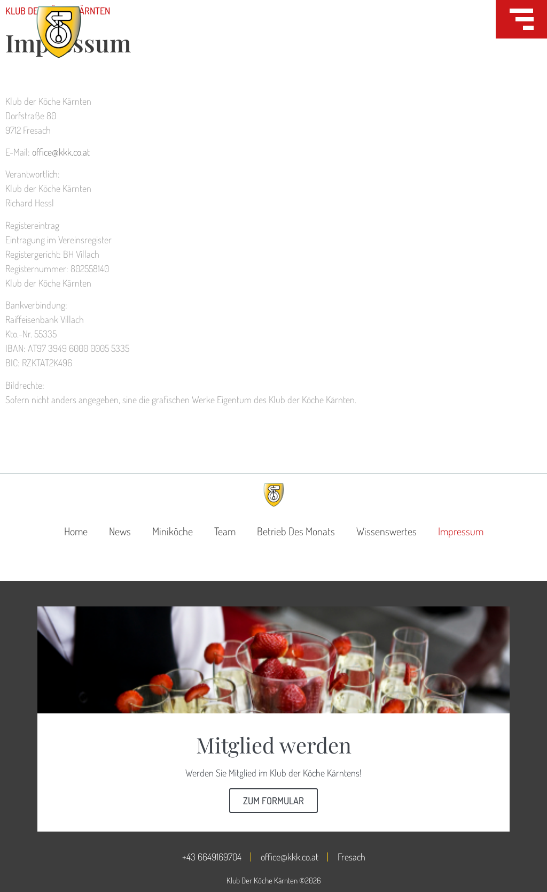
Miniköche (172, 531)
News (120, 531)
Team (225, 531)
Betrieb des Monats (296, 531)
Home (76, 531)
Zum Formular (273, 800)
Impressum (460, 531)
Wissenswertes (386, 531)
